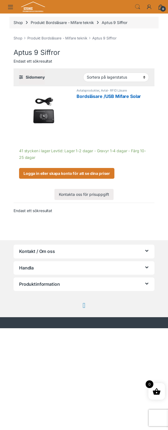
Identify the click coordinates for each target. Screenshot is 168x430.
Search (138, 7)
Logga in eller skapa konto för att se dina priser (66, 173)
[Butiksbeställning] (116, 77)
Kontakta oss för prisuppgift (84, 194)
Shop (18, 22)
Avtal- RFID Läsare (114, 90)
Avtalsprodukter (88, 90)
